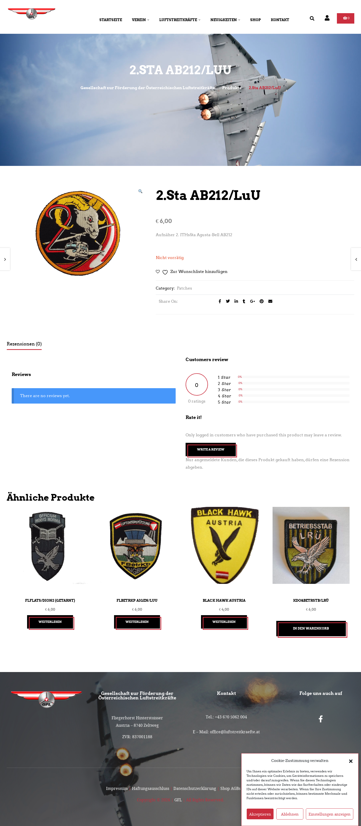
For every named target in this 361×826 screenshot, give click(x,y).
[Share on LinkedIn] (235, 301)
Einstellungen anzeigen (330, 814)
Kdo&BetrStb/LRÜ (311, 600)
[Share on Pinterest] (260, 301)
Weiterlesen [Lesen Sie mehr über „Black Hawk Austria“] (224, 622)
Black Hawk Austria (224, 600)
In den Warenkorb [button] (311, 628)
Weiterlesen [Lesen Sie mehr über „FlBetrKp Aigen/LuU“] (137, 622)
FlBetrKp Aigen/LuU (137, 600)
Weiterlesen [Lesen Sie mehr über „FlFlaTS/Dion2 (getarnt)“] (50, 622)
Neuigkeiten (225, 20)
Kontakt (280, 20)
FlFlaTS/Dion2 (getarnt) (50, 600)
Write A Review (210, 449)
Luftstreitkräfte (180, 20)
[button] (350, 760)
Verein (140, 20)
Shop (255, 20)
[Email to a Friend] (268, 301)
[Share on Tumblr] (242, 301)
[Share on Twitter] (226, 301)
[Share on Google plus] (251, 301)
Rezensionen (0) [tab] (24, 344)
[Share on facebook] (218, 301)
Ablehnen (290, 814)
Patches (184, 288)
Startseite (110, 20)
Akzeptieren (260, 814)
